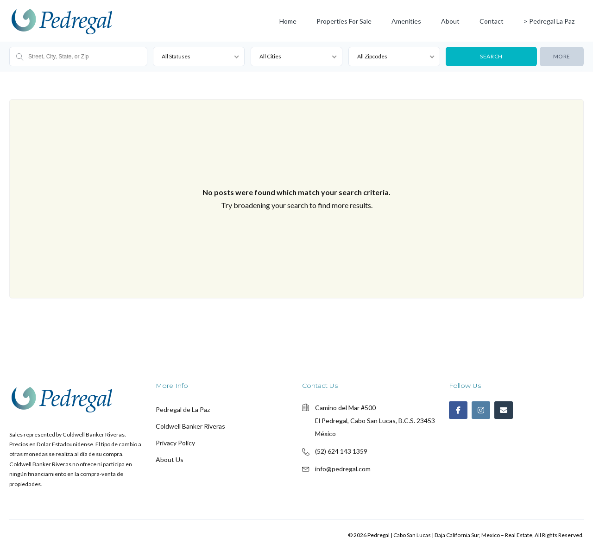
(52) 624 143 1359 (341, 451)
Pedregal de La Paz (183, 409)
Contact (491, 21)
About (450, 21)
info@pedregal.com (343, 469)
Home (287, 21)
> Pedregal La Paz (549, 21)
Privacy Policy (175, 443)
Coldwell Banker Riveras (190, 426)
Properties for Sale (344, 21)
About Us (169, 459)
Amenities (406, 21)
